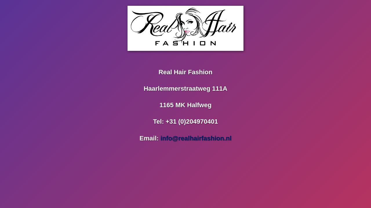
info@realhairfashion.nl (195, 138)
